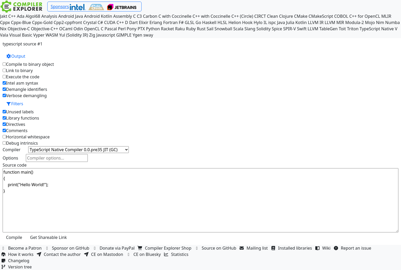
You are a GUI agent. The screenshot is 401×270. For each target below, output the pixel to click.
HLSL (222, 22)
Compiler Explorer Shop (165, 248)
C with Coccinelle (174, 16)
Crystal (89, 22)
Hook (247, 22)
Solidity (263, 29)
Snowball (223, 29)
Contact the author (59, 254)
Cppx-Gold (42, 22)
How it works (18, 254)
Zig (92, 35)
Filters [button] (14, 104)
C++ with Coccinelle (211, 16)
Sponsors (60, 6)
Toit (342, 29)
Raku (180, 29)
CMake (300, 16)
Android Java (70, 16)
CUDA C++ (114, 22)
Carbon (150, 16)
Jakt (3, 16)
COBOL (341, 16)
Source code (15, 165)
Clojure (286, 16)
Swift (302, 29)
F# (181, 22)
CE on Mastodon (104, 254)
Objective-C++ (44, 29)
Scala (238, 29)
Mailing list (254, 248)
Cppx (5, 22)
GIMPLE (124, 35)
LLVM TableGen (323, 29)
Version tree (17, 267)
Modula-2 (354, 22)
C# (100, 22)
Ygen (137, 35)
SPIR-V (289, 29)
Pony (131, 29)
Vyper (38, 35)
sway (148, 35)
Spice (277, 29)
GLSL (189, 22)
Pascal (110, 29)
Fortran (170, 22)
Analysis (49, 16)
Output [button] (15, 56)
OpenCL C (93, 29)
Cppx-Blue (21, 22)
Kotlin (301, 22)
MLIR (386, 16)
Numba (392, 22)
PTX (141, 29)
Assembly (122, 16)
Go (198, 22)
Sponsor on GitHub (68, 248)
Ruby (191, 29)
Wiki (323, 248)
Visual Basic (20, 35)
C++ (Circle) (242, 16)
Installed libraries (292, 248)
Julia (290, 22)
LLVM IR (315, 22)
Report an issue (353, 248)
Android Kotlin (98, 16)
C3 (139, 16)
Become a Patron (22, 248)
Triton (352, 29)
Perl (121, 29)
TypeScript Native (377, 29)
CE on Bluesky (144, 254)
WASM (52, 35)
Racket (167, 29)
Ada (20, 16)
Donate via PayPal (114, 248)
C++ (12, 16)
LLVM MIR (334, 22)
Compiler (11, 149)
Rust (201, 29)
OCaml (66, 29)
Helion (234, 22)
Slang (250, 29)
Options (10, 158)
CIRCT (260, 16)
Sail (210, 29)
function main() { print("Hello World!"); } (200, 200)
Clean (272, 16)
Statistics (177, 254)
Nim (380, 22)
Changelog (16, 260)
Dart (133, 22)
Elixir (143, 22)
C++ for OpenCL (364, 16)
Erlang (155, 22)
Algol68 (33, 16)
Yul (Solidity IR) (73, 35)
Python (153, 29)
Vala (4, 35)
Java (281, 22)
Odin (78, 29)
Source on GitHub (216, 248)
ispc (272, 22)
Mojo (370, 22)
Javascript (105, 35)
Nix (3, 29)
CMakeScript (321, 16)
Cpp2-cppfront (68, 22)
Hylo (258, 22)
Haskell (209, 22)
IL (265, 22)
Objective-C (19, 29)
